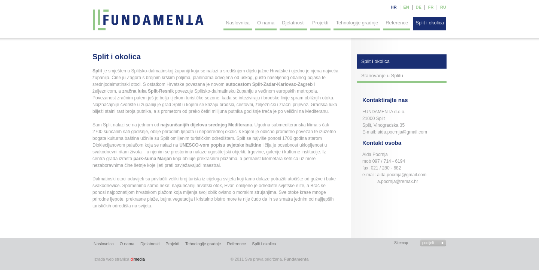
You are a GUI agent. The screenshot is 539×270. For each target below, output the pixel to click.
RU (443, 7)
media (119, 259)
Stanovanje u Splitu (382, 75)
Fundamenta (148, 19)
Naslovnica (238, 23)
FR (431, 7)
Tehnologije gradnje (357, 23)
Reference (397, 23)
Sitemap (401, 243)
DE (418, 7)
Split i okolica (429, 23)
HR (394, 7)
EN (406, 7)
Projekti (320, 23)
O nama (265, 23)
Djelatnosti (293, 23)
